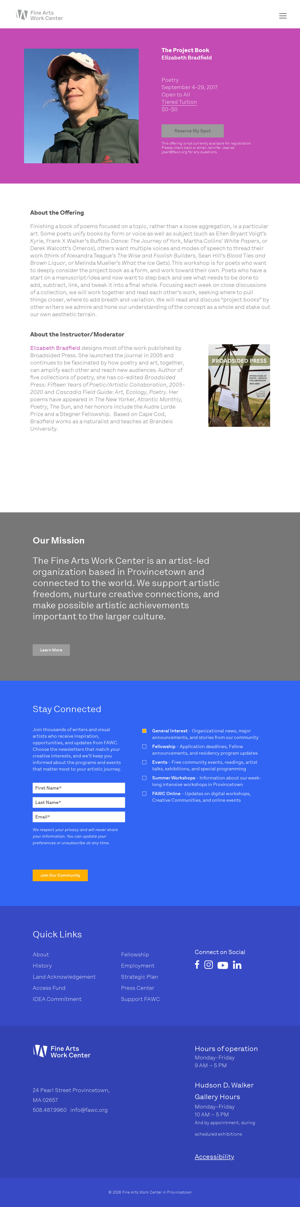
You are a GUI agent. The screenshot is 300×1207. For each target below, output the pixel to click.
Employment (137, 965)
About (41, 954)
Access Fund (49, 987)
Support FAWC (140, 999)
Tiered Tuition (179, 101)
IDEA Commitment (57, 999)
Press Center (137, 987)
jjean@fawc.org (174, 152)
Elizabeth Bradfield (55, 348)
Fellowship (135, 954)
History (42, 965)
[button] (51, 650)
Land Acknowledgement (64, 976)
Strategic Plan (139, 976)
